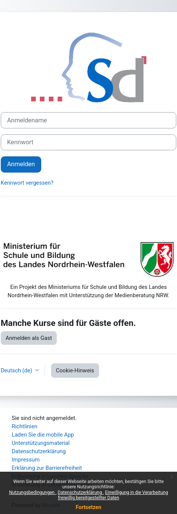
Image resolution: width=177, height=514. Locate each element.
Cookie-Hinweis (75, 370)
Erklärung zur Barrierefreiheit (47, 468)
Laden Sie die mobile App (43, 434)
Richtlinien (24, 426)
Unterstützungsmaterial (41, 443)
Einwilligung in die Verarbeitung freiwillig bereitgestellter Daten (113, 495)
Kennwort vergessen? (27, 182)
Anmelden (21, 164)
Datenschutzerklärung (80, 492)
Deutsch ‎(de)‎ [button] (17, 370)
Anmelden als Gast (29, 338)
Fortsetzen (88, 507)
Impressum (26, 459)
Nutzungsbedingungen (32, 492)
